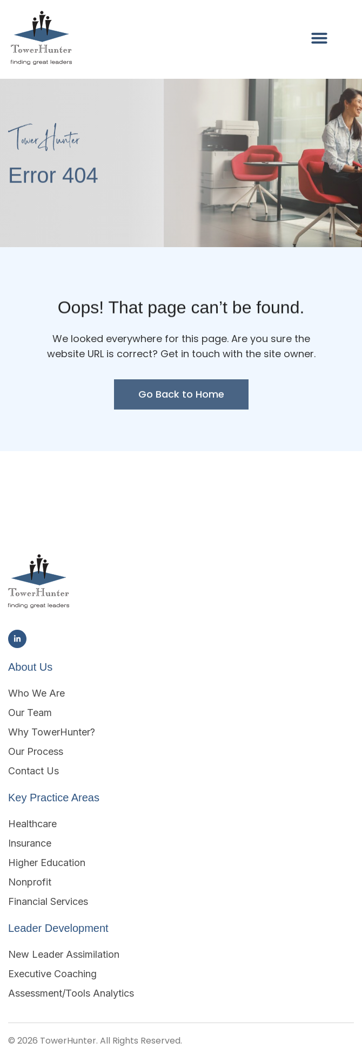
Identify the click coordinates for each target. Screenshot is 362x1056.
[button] (319, 38)
